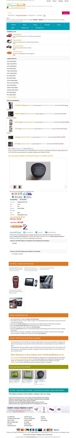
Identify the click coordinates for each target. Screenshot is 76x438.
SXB (16, 137)
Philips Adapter (27, 424)
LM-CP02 (14, 243)
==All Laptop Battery (12, 97)
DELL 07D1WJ (10, 420)
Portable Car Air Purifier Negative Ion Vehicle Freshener (47, 268)
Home (13, 25)
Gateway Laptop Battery (12, 90)
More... (14, 37)
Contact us (39, 28)
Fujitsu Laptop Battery (12, 71)
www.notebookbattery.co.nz (32, 436)
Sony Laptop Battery (12, 85)
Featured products (11, 425)
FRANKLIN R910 (49, 113)
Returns (54, 1)
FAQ (46, 434)
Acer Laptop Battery (11, 61)
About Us (29, 434)
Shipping (61, 1)
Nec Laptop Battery (11, 94)
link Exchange (44, 420)
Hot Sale (49, 1)
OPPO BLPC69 (46, 128)
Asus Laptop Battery (11, 66)
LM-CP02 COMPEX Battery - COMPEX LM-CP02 (40, 381)
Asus (59, 25)
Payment (43, 416)
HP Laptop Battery (11, 75)
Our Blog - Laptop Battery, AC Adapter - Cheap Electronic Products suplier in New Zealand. (37, 390)
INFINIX (17, 122)
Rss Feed (9, 424)
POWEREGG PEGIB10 (48, 105)
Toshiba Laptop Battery (12, 87)
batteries (35, 19)
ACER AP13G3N (28, 420)
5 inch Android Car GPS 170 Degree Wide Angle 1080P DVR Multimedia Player (16, 291)
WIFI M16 (43, 143)
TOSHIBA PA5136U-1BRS (13, 418)
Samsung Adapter (28, 425)
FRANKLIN (18, 113)
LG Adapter (26, 422)
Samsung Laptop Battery (13, 82)
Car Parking (39, 15)
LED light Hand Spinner (21, 15)
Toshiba (47, 25)
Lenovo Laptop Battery (12, 80)
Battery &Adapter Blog (12, 422)
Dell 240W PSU (31, 15)
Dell (12, 28)
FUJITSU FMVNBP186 (29, 418)
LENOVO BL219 (28, 416)
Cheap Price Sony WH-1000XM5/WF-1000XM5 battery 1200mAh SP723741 (26, 402)
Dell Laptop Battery (11, 68)
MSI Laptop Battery (11, 92)
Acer (24, 25)
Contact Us (43, 418)
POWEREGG (18, 105)
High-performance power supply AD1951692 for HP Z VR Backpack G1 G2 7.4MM (28, 403)
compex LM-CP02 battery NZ (21, 236)
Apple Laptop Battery (12, 63)
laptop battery (34, 432)
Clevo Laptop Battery (12, 73)
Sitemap (66, 1)
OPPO (16, 128)
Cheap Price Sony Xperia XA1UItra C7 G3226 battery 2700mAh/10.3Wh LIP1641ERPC (29, 399)
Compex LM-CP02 (27, 148)
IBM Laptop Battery (11, 78)
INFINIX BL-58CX (48, 122)
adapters (41, 19)
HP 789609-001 (11, 416)
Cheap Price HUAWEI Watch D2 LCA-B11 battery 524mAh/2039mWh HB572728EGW (29, 397)
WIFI (16, 143)
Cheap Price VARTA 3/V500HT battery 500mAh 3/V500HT (22, 400)
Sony (35, 25)
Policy (43, 434)
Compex (13, 148)
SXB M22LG (44, 137)
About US (24, 28)
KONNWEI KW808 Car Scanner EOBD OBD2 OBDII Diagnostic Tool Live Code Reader (16, 269)
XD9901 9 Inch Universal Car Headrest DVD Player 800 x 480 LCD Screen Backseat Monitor (31, 269)
